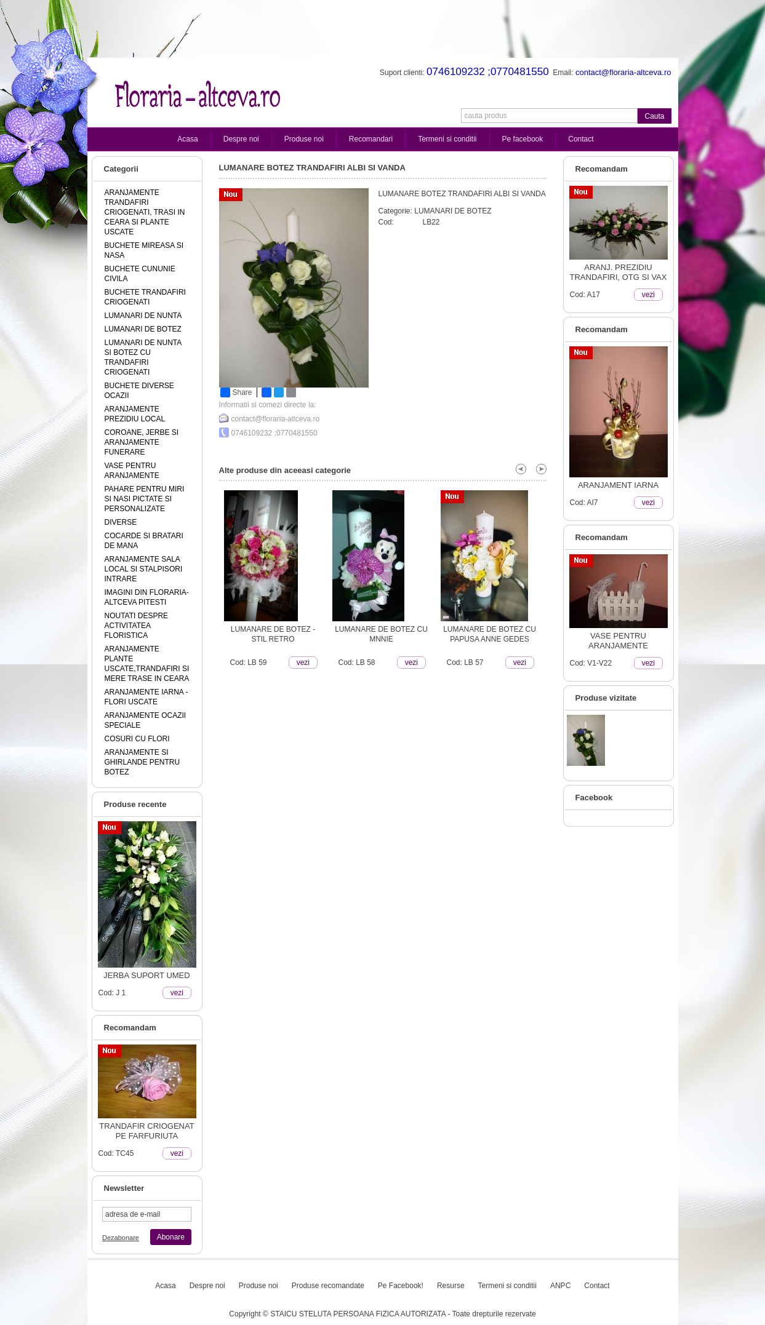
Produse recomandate (328, 1285)
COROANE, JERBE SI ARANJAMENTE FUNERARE (142, 442)
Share (236, 392)
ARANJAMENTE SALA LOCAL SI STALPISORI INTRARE (144, 569)
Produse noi (304, 139)
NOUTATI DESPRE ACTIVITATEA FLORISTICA (137, 625)
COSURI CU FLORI (137, 738)
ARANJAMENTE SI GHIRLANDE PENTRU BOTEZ (142, 762)
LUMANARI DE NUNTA (143, 315)
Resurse (451, 1285)
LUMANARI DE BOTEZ (143, 329)
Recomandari (371, 139)
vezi (176, 993)
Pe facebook (522, 139)
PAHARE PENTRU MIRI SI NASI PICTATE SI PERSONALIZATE (145, 499)
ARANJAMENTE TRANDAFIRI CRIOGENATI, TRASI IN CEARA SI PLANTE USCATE (145, 212)
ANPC (560, 1285)
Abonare (171, 1237)
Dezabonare (120, 1237)
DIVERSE (121, 522)
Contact (580, 139)
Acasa (187, 139)
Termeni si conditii (447, 139)
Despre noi (241, 139)
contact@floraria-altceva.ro (275, 419)
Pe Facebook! (400, 1285)
